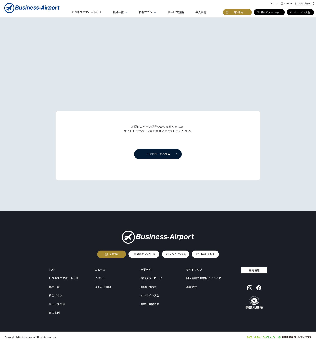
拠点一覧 (118, 12)
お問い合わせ (304, 3)
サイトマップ (194, 270)
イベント (100, 278)
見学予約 (113, 254)
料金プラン (145, 12)
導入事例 (200, 12)
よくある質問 (103, 287)
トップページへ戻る (158, 154)
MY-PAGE (286, 3)
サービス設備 (176, 12)
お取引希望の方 (149, 304)
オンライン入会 (178, 254)
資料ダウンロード (146, 254)
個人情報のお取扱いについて (203, 278)
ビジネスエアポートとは (86, 12)
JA (271, 3)
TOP (51, 270)
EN (276, 3)
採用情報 (254, 270)
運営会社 (191, 287)
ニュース (100, 270)
